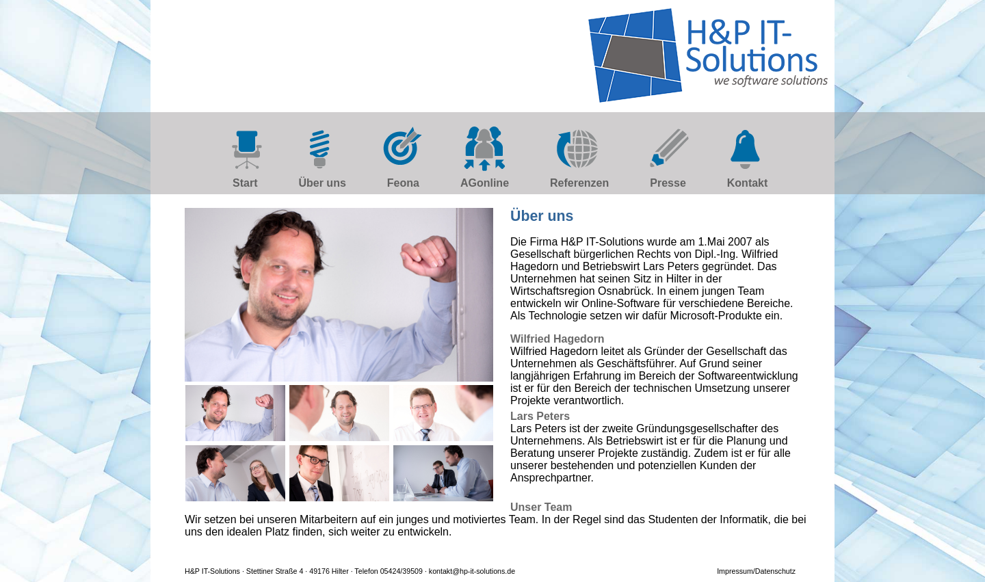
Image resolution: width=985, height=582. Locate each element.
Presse (668, 183)
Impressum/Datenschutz (756, 571)
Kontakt (747, 183)
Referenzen (579, 183)
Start (245, 183)
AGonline (484, 183)
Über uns (321, 183)
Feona (403, 183)
